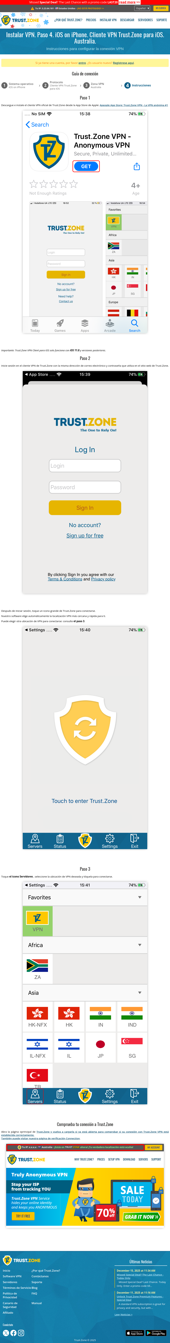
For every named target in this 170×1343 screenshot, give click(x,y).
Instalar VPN (108, 20)
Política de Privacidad (10, 1295)
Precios (91, 20)
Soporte (161, 20)
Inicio (6, 1270)
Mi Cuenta (161, 8)
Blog (35, 1288)
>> (129, 2)
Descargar (127, 20)
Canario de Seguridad (10, 1305)
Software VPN (12, 1276)
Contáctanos (40, 1276)
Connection (73, 1138)
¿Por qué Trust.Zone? (68, 20)
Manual (37, 1303)
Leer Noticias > (123, 1314)
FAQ (34, 1293)
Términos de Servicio (17, 1288)
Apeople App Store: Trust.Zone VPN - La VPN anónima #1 (134, 105)
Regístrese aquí (123, 63)
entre (82, 63)
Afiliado (8, 1312)
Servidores (145, 20)
